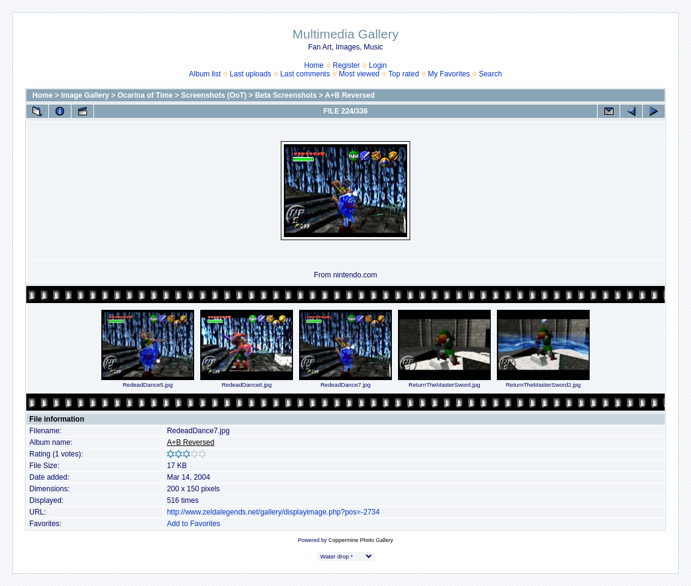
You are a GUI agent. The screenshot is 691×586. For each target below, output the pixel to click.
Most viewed (359, 74)
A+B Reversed (350, 95)
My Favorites (449, 74)
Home (314, 65)
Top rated (403, 74)
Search (490, 74)
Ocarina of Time (144, 95)
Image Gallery (85, 95)
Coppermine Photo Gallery (360, 540)
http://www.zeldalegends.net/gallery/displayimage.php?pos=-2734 (273, 512)
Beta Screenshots (286, 95)
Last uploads (250, 74)
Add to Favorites (193, 523)
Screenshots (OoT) (214, 95)
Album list (205, 74)
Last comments (305, 74)
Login (377, 65)
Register (346, 65)
